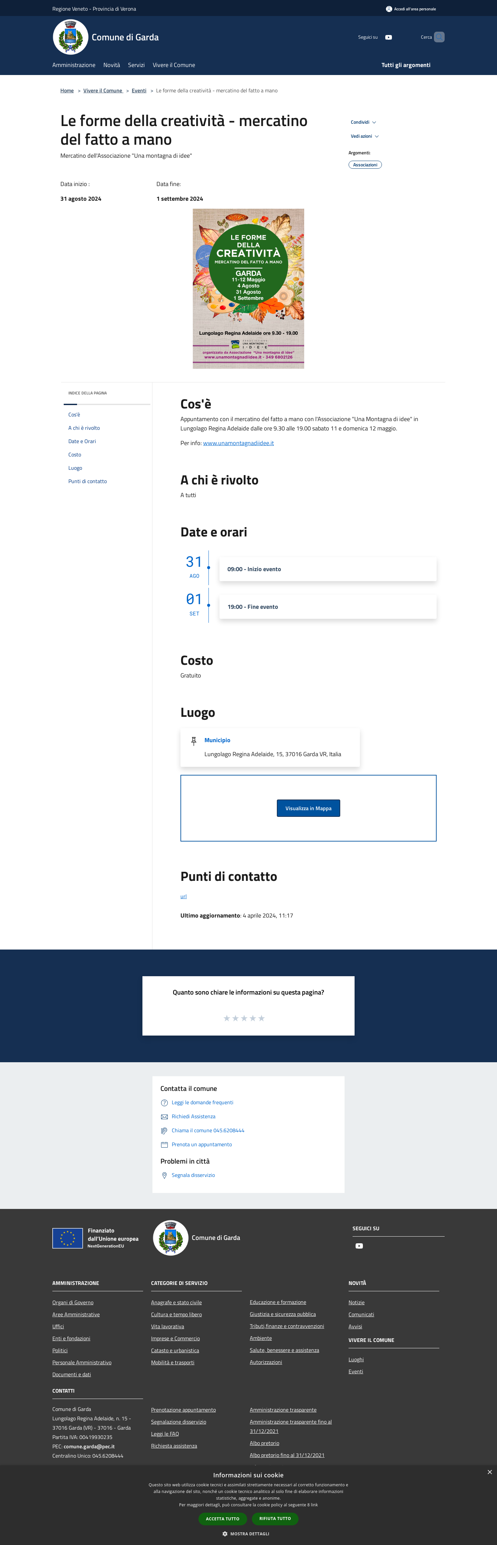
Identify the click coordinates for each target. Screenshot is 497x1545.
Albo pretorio (264, 1443)
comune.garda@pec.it (89, 1446)
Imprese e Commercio (175, 1338)
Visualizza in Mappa (309, 808)
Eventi (139, 90)
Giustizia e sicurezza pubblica (283, 1314)
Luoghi (356, 1359)
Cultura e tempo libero (176, 1314)
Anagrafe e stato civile (176, 1302)
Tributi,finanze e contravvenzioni (287, 1326)
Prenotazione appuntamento (183, 1410)
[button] (248, 1533)
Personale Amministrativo (81, 1362)
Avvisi (355, 1326)
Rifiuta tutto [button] (275, 1518)
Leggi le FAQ (165, 1434)
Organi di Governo (72, 1302)
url (183, 896)
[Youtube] (377, 36)
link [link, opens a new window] (314, 1505)
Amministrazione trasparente (283, 1410)
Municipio (217, 739)
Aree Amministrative (76, 1314)
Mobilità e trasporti (172, 1362)
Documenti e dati (71, 1374)
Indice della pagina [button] (87, 393)
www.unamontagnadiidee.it (238, 442)
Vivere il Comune (103, 90)
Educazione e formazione (278, 1302)
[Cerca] (437, 37)
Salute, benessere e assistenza (284, 1350)
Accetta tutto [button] (222, 1519)
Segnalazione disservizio (178, 1422)
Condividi (364, 122)
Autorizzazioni (266, 1362)
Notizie (357, 1302)
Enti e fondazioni (71, 1338)
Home (67, 90)
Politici (60, 1350)
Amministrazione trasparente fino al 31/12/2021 (291, 1426)
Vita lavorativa (167, 1326)
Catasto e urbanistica (175, 1350)
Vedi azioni (366, 136)
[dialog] (248, 1505)
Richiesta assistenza (174, 1446)
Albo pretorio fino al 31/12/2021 (287, 1455)
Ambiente (261, 1338)
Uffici (58, 1326)
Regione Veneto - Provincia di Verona (94, 9)
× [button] (489, 1472)
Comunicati (361, 1314)
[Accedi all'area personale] (411, 9)
